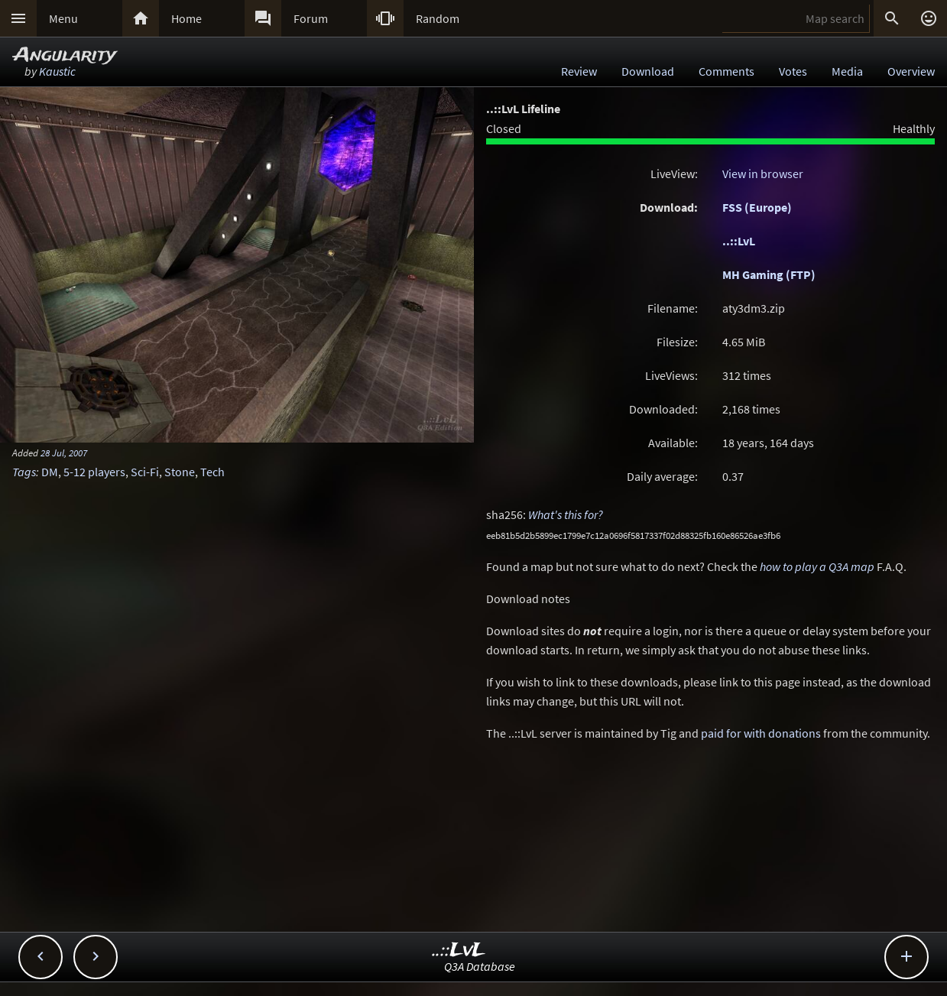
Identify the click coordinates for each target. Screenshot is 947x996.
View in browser (762, 173)
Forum (311, 18)
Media (847, 71)
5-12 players (94, 471)
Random (437, 18)
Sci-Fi (145, 471)
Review (579, 71)
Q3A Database (479, 966)
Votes (793, 71)
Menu (63, 18)
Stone (179, 471)
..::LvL (738, 240)
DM (49, 471)
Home (186, 18)
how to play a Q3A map (817, 566)
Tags (24, 471)
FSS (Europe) (757, 207)
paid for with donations (761, 733)
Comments (726, 71)
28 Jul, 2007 (64, 452)
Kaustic (57, 71)
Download (647, 71)
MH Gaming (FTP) (769, 274)
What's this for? (565, 514)
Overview (911, 71)
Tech (212, 471)
